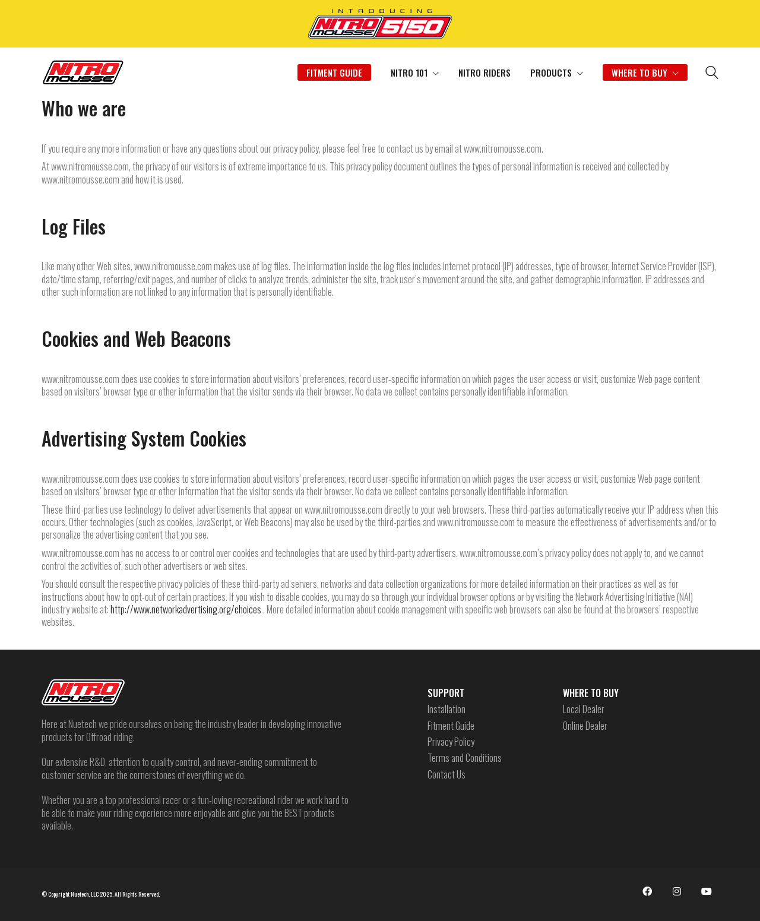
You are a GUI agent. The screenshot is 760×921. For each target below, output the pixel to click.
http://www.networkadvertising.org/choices (185, 609)
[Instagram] (677, 891)
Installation (447, 709)
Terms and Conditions (465, 758)
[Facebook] (647, 891)
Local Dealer (583, 709)
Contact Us (447, 774)
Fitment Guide (451, 726)
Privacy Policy (451, 742)
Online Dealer (585, 726)
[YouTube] (706, 891)
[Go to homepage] (83, 72)
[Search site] (711, 73)
